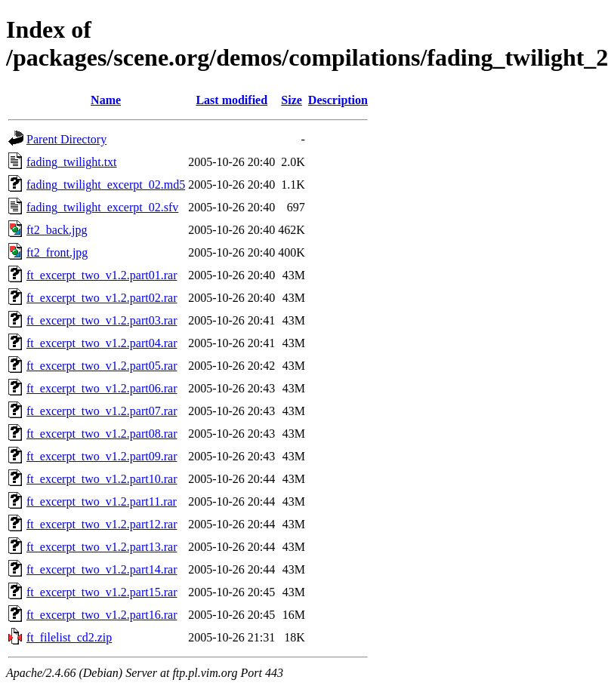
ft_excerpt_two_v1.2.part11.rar (101, 501)
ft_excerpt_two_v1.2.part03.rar (101, 320)
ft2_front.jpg (57, 252)
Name (106, 100)
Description (338, 100)
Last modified (231, 100)
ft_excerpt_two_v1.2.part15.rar (101, 592)
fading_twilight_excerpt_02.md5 (105, 184)
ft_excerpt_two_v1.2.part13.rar (101, 546)
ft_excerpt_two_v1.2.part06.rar (101, 388)
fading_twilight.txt (71, 161)
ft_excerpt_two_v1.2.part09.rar (101, 456)
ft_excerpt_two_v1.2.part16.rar (101, 614)
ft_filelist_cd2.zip (69, 637)
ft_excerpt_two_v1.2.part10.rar (101, 478)
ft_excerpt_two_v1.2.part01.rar (101, 275)
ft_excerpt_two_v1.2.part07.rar (101, 411)
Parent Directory (66, 139)
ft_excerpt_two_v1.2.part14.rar (101, 569)
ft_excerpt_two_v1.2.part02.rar (101, 297)
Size (291, 100)
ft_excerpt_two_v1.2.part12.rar (101, 524)
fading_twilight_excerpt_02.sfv (102, 207)
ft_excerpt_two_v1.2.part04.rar (101, 343)
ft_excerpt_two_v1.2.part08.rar (101, 433)
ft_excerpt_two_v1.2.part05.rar (101, 365)
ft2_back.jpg (56, 229)
